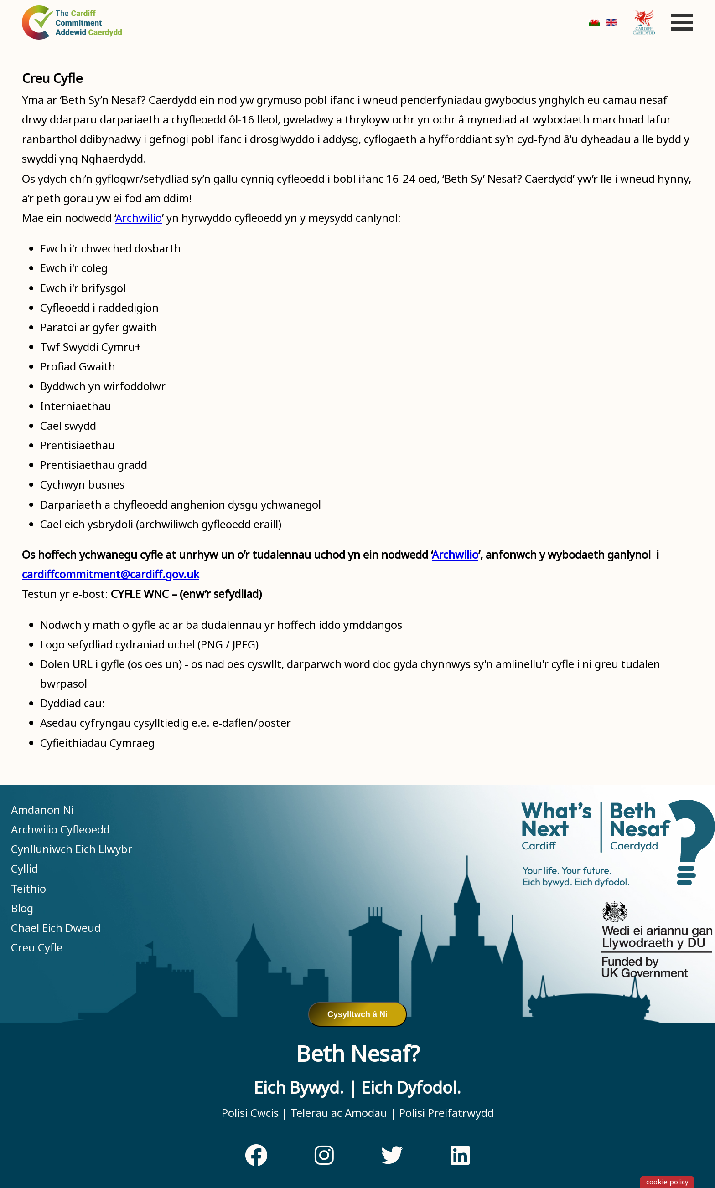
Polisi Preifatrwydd (445, 1112)
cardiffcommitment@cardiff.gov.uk (110, 573)
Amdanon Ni (42, 809)
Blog (22, 907)
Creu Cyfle (36, 947)
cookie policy (667, 1181)
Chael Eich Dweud (56, 927)
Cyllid (24, 868)
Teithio (28, 888)
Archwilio (138, 217)
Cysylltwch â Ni (357, 1014)
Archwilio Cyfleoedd (60, 829)
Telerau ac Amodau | (342, 1112)
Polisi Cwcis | (255, 1112)
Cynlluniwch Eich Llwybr (71, 848)
